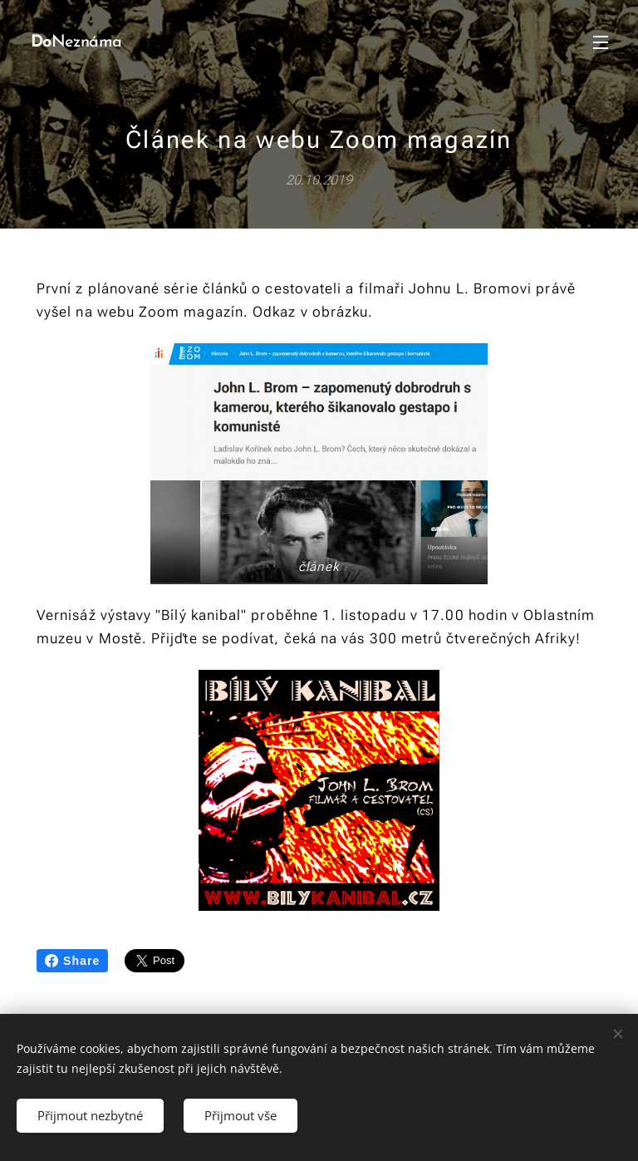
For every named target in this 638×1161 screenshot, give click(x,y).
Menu (600, 42)
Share (72, 960)
